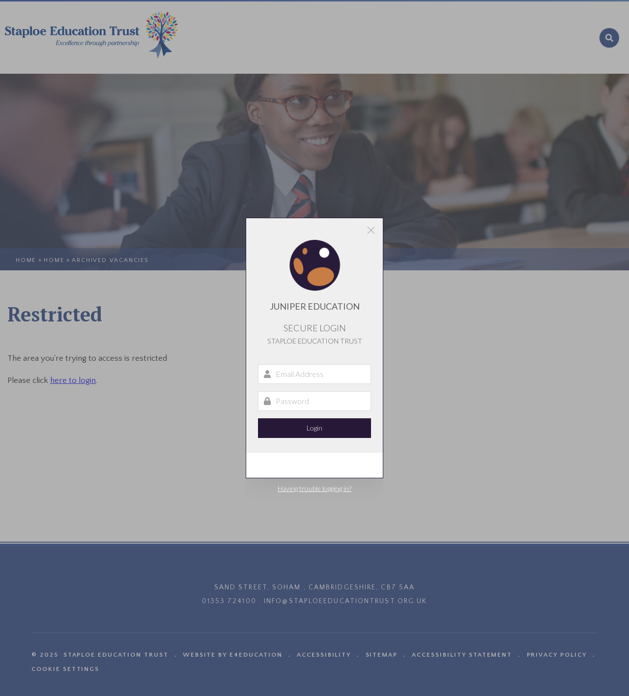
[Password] (314, 401)
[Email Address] (314, 374)
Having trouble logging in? (314, 488)
